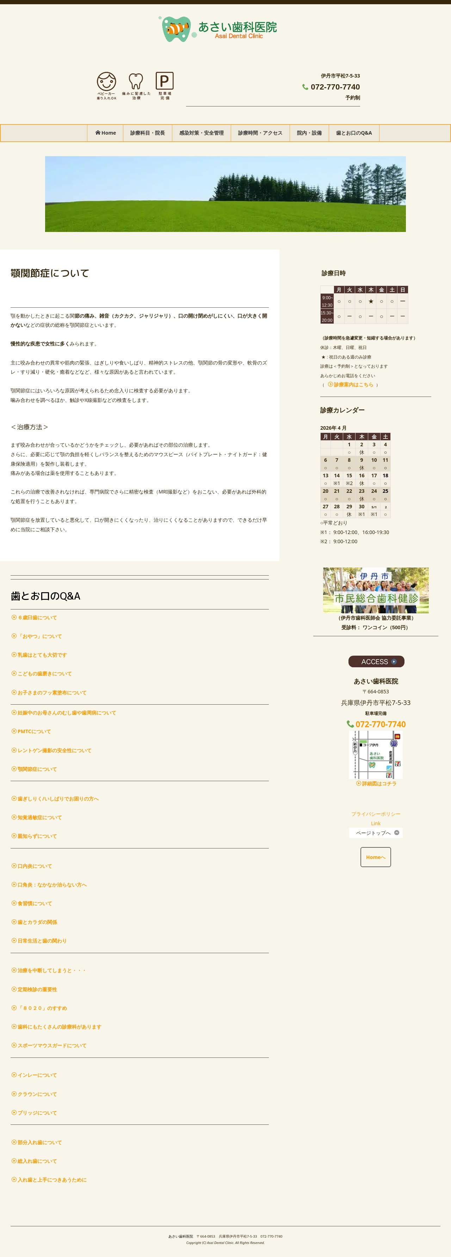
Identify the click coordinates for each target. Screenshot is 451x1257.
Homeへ (375, 857)
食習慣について (32, 903)
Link (376, 823)
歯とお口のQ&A (354, 132)
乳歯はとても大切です (39, 654)
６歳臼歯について (34, 617)
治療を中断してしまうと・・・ (49, 970)
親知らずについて (34, 836)
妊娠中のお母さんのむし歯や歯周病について (64, 712)
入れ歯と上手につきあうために (49, 1179)
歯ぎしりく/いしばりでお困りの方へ (55, 798)
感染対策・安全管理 (201, 132)
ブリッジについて (34, 1112)
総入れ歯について (34, 1161)
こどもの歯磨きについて (42, 673)
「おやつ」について (37, 636)
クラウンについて (34, 1094)
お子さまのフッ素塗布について (49, 692)
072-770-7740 (335, 86)
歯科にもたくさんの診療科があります (56, 1026)
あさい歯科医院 (180, 1236)
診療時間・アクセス (260, 132)
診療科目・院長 (147, 132)
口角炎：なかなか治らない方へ (49, 884)
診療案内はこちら (350, 384)
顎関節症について (34, 769)
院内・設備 (309, 132)
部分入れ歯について (37, 1142)
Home (105, 132)
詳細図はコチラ (376, 783)
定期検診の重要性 (34, 989)
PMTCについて (31, 731)
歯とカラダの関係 (34, 922)
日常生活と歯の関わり (39, 940)
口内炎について (32, 866)
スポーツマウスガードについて (49, 1045)
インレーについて (34, 1075)
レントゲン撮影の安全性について (52, 750)
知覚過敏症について (37, 817)
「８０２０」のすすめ (39, 1008)
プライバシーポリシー (376, 813)
